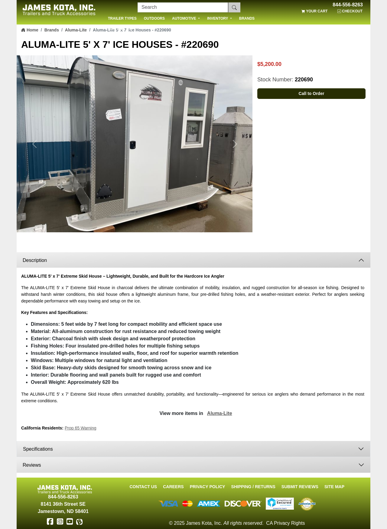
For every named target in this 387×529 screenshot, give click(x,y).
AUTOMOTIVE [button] (184, 18)
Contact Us (143, 486)
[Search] (183, 7)
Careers (173, 486)
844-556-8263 (348, 4)
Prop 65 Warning (80, 428)
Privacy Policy (207, 486)
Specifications (38, 449)
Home (29, 30)
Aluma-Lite (76, 30)
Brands (51, 30)
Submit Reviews (299, 486)
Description (35, 260)
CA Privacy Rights (285, 523)
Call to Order (311, 93)
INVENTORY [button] (218, 18)
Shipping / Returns (253, 486)
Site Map (334, 486)
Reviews (32, 465)
